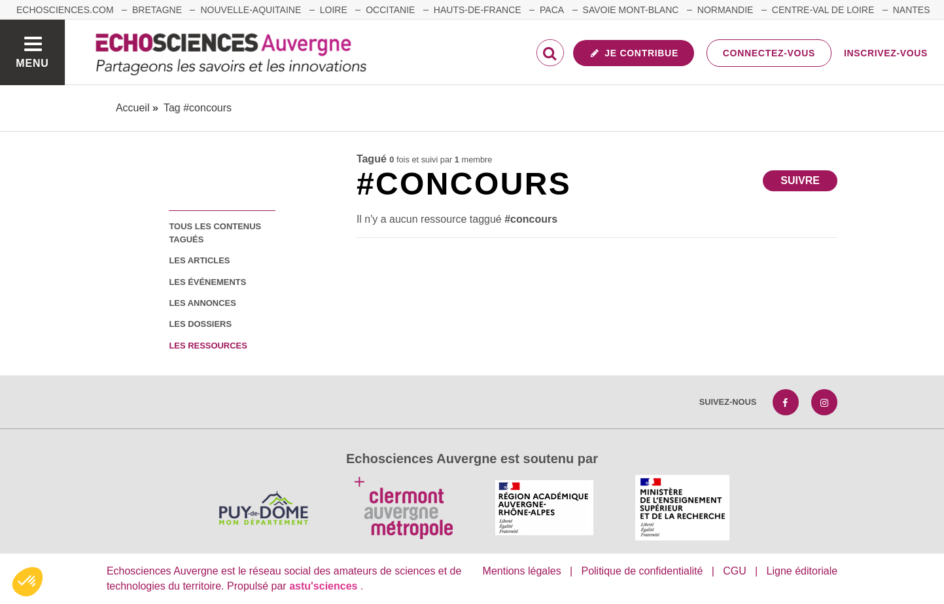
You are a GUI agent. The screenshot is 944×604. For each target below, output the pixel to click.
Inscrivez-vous (886, 53)
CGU (734, 570)
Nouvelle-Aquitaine (250, 10)
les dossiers (200, 324)
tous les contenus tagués (215, 232)
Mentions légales (522, 570)
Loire (333, 10)
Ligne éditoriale (802, 570)
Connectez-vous (769, 53)
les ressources (208, 345)
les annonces (202, 303)
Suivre (800, 180)
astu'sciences (324, 586)
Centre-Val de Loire (823, 10)
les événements (207, 282)
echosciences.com (65, 10)
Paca (552, 10)
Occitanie (390, 10)
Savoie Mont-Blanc (631, 10)
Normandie (725, 10)
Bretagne (157, 10)
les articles (199, 260)
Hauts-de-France (477, 10)
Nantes (911, 10)
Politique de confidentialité (642, 570)
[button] (27, 581)
